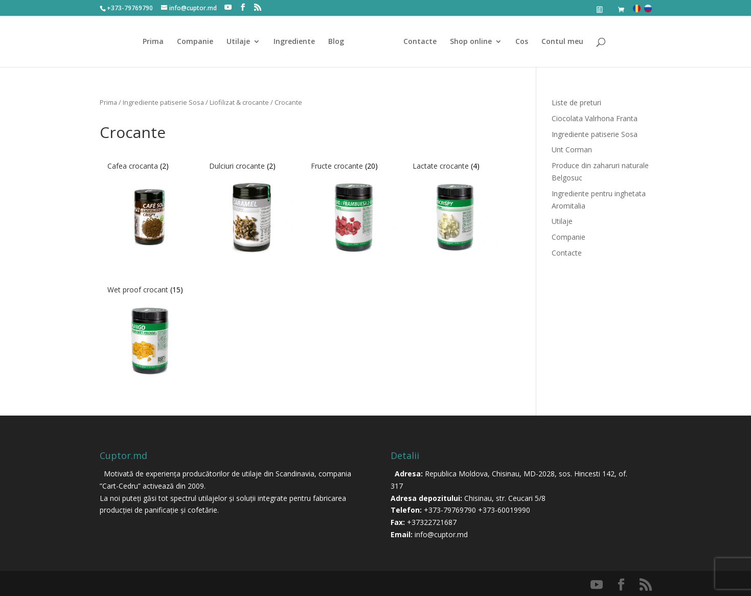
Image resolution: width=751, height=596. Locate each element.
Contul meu (562, 42)
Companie (195, 42)
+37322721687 (432, 522)
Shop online (471, 42)
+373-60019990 (504, 510)
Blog (336, 42)
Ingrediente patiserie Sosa (163, 102)
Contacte (420, 42)
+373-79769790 (450, 510)
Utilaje (238, 42)
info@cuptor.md (441, 534)
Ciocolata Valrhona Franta (595, 118)
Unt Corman (572, 149)
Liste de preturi (576, 102)
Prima (153, 42)
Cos (521, 42)
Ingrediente (294, 42)
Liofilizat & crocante (239, 102)
